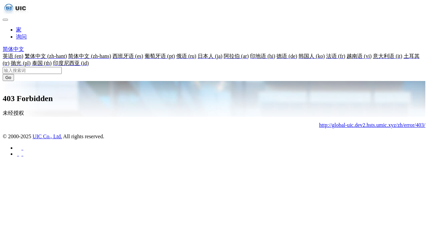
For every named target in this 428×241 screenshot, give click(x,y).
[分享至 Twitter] (21, 154)
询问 (21, 36)
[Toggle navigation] (5, 20)
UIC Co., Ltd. (47, 136)
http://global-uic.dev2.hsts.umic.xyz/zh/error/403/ (372, 125)
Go (8, 77)
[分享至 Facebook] (21, 148)
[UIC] (15, 12)
